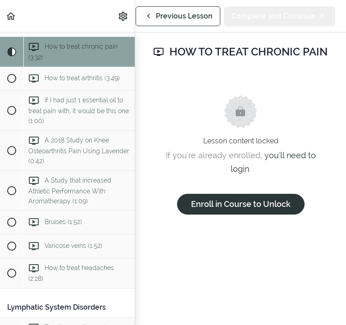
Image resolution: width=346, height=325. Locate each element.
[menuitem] (123, 16)
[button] (11, 16)
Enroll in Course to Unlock (241, 204)
